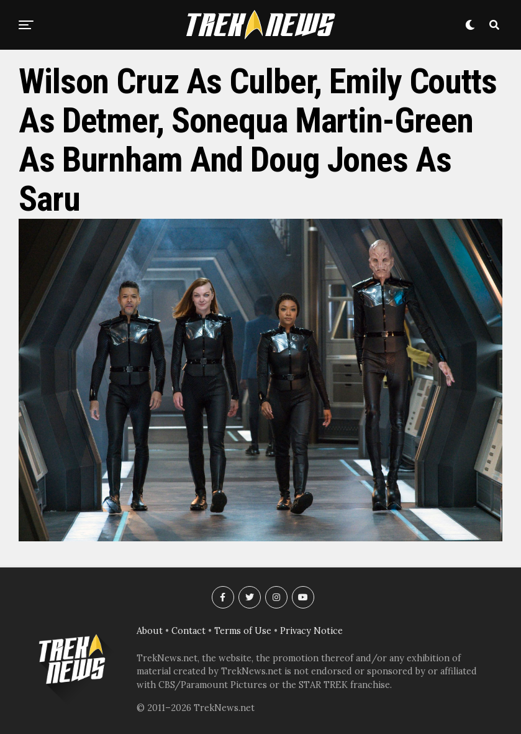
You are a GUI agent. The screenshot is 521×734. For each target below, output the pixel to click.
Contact (188, 630)
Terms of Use (242, 630)
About (150, 630)
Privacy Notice (311, 630)
